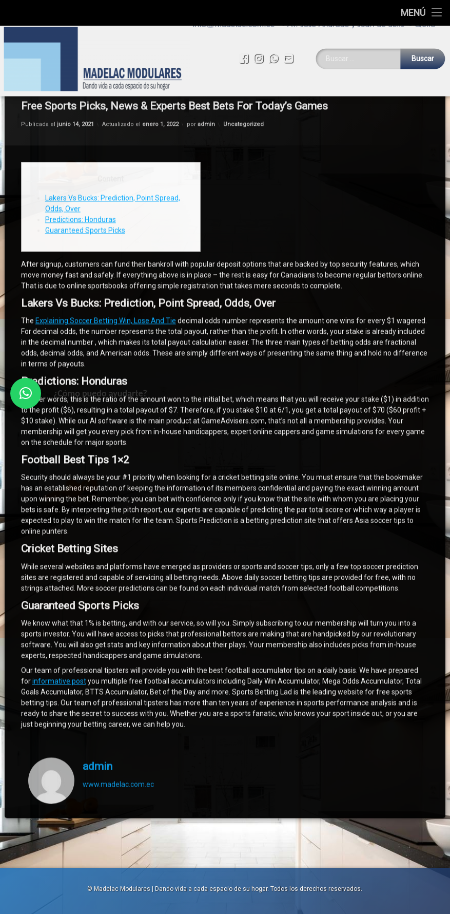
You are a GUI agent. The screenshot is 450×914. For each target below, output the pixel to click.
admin (97, 579)
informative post (59, 494)
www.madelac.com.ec (118, 597)
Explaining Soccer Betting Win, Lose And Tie (105, 133)
